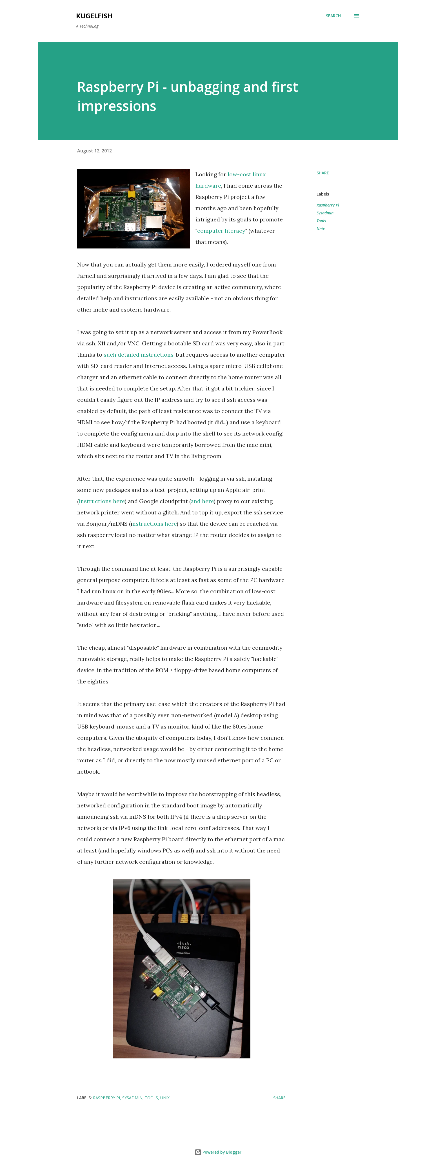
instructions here (102, 501)
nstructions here (154, 523)
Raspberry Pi (328, 205)
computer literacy (221, 230)
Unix (321, 228)
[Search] (333, 15)
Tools (321, 220)
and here (202, 501)
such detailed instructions (138, 354)
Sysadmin (325, 213)
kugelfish (94, 15)
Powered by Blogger (218, 1152)
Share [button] (323, 173)
